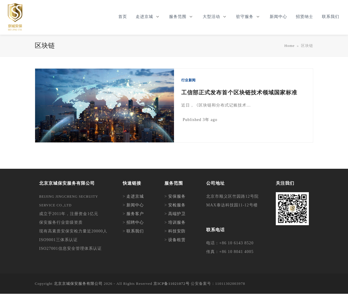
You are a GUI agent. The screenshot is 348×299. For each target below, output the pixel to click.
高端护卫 (177, 214)
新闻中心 (135, 205)
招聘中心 (135, 222)
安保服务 (177, 196)
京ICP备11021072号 (171, 283)
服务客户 (135, 214)
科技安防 (177, 231)
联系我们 (135, 231)
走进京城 (135, 196)
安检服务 (177, 205)
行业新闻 (188, 80)
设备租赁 (177, 240)
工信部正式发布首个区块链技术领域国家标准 (239, 92)
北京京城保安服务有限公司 (78, 283)
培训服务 (177, 222)
